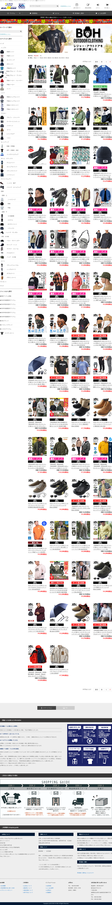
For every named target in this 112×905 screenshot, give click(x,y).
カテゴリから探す (6, 39)
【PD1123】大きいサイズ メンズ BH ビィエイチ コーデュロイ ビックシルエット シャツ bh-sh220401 (80, 466)
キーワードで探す (6, 27)
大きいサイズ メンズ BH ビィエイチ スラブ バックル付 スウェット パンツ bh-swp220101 (80, 547)
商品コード (36, 58)
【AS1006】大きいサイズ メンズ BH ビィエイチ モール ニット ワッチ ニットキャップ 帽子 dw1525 (102, 175)
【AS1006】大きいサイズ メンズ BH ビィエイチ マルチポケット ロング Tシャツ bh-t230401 (102, 259)
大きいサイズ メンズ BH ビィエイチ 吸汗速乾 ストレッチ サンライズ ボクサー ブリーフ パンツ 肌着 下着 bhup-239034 (80, 172)
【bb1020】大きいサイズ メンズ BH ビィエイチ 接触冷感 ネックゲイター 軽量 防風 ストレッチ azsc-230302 (59, 340)
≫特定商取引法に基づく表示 (7, 888)
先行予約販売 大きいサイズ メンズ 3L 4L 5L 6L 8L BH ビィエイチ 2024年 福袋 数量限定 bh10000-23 (59, 172)
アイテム (13, 13)
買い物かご (107, 6)
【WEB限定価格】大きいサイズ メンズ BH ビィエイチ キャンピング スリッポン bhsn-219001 (80, 632)
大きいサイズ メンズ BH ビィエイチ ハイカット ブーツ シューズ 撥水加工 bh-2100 (102, 424)
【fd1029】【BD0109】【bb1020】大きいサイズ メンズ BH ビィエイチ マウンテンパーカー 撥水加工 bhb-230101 (37, 424)
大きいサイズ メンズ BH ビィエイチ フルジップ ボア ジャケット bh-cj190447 (59, 671)
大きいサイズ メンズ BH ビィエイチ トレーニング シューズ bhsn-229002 (59, 505)
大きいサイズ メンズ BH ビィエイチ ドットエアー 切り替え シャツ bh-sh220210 (59, 547)
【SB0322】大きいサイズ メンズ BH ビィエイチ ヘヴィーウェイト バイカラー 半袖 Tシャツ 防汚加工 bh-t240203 (80, 91)
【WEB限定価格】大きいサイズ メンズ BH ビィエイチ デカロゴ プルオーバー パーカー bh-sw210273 (102, 632)
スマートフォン (46, 708)
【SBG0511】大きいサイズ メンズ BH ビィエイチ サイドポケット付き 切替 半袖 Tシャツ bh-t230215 (102, 343)
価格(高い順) (57, 58)
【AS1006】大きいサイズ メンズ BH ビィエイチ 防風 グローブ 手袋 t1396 (59, 217)
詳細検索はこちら (65, 6)
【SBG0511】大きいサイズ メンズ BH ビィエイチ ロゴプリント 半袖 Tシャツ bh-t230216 (80, 385)
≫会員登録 (48, 885)
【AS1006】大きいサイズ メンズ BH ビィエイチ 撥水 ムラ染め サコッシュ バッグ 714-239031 (80, 259)
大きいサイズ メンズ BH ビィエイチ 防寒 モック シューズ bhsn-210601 (102, 587)
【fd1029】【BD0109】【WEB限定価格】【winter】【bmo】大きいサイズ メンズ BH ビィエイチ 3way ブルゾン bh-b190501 (37, 674)
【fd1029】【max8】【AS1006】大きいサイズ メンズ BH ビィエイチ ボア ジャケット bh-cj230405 (102, 217)
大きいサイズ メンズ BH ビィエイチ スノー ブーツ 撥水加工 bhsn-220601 (80, 424)
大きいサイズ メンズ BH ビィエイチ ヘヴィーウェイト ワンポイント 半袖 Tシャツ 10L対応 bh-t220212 (37, 550)
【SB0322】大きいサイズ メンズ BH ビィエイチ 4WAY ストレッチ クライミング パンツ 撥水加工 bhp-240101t (37, 91)
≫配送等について (27, 888)
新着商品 (33, 13)
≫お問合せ (48, 890)
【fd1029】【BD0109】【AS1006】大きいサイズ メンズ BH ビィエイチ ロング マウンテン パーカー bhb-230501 (37, 259)
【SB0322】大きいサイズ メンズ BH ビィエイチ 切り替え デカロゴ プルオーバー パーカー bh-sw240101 (102, 133)
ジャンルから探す (6, 291)
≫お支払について (27, 885)
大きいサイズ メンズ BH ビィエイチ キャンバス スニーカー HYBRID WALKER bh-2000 (37, 505)
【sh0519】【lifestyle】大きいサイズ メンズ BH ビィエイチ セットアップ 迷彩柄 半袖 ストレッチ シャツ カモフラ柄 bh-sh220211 (102, 508)
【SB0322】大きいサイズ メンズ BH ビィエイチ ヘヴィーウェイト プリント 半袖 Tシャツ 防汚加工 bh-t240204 (37, 133)
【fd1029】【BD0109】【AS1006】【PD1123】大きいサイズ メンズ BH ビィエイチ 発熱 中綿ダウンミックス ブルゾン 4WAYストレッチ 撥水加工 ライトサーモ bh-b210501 (59, 466)
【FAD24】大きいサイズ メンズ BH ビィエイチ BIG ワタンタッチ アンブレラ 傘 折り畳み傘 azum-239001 (37, 382)
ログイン (98, 6)
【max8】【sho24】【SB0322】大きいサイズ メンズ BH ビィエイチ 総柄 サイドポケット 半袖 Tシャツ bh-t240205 (102, 94)
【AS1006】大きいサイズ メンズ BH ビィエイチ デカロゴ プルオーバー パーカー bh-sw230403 (80, 301)
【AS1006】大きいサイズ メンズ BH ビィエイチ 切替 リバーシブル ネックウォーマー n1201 (37, 217)
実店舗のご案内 (78, 13)
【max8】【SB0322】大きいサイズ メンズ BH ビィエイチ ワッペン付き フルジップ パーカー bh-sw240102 (80, 133)
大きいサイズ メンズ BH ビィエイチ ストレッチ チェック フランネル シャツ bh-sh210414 (37, 629)
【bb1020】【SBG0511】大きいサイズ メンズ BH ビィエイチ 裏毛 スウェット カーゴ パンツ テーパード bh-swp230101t (102, 385)
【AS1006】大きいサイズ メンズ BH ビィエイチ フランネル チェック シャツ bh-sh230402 (59, 301)
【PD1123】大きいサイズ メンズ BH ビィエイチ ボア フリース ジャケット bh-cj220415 (37, 466)
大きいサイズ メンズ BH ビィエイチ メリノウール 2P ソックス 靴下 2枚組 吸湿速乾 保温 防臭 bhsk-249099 (37, 172)
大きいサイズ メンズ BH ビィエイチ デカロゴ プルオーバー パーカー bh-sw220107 (37, 587)
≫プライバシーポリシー (6, 890)
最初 (96, 62)
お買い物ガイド (76, 6)
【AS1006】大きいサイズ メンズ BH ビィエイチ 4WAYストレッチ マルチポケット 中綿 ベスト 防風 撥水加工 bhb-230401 (80, 217)
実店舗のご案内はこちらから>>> (85, 872)
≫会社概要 (3, 885)
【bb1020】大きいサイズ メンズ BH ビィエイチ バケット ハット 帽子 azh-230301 (102, 298)
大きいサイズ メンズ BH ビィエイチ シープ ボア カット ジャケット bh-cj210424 (80, 590)
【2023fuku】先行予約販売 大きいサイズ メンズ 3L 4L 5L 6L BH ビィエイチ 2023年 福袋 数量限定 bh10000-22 (59, 424)
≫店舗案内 (48, 892)
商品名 (41, 58)
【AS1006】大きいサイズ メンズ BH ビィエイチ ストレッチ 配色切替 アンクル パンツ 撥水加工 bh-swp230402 (59, 259)
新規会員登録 (88, 6)
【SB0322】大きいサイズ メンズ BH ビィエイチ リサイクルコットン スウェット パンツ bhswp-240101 (59, 133)
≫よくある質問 (49, 888)
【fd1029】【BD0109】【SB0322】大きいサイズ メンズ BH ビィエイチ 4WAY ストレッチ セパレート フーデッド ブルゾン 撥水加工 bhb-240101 (59, 91)
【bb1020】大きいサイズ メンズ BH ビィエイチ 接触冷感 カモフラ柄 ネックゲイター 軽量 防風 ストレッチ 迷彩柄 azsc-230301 (37, 340)
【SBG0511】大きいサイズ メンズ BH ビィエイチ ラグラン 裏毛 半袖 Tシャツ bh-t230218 (59, 385)
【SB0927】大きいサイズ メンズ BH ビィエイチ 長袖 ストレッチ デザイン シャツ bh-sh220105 (102, 547)
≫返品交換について (28, 890)
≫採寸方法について (28, 892)
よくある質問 (101, 13)
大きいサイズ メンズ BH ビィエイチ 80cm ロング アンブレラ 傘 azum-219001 (59, 629)
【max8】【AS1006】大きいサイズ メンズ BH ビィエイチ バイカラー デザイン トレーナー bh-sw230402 (37, 301)
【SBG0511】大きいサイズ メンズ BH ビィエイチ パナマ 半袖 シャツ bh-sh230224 (80, 343)
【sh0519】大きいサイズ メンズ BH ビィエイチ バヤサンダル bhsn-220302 (80, 508)
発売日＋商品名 (65, 58)
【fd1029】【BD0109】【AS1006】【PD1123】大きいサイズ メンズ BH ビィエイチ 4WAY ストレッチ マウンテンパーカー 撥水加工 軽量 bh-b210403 (102, 466)
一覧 (40, 55)
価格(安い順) (51, 58)
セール (56, 13)
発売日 (45, 58)
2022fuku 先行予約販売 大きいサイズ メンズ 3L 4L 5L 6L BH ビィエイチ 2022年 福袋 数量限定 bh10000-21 (59, 590)
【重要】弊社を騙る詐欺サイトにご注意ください (56, 17)
